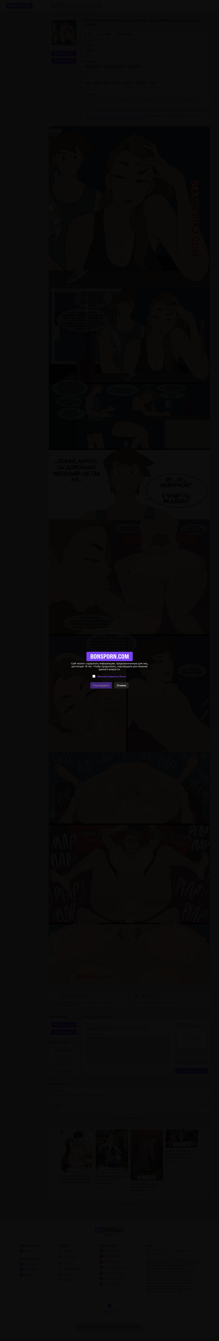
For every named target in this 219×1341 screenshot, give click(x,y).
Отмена (121, 685)
